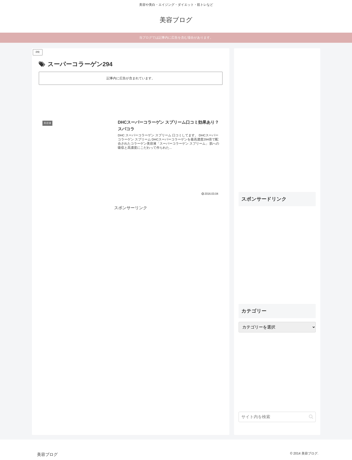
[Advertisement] (130, 98)
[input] (277, 417)
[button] (311, 416)
